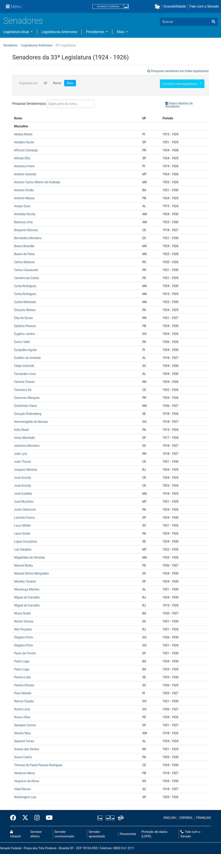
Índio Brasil (21, 429)
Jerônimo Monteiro (27, 445)
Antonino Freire (24, 166)
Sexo (70, 83)
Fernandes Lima (25, 374)
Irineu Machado (24, 437)
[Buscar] (213, 22)
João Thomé (22, 461)
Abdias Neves (23, 134)
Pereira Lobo (22, 677)
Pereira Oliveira (24, 685)
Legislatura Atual (16, 32)
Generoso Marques (26, 397)
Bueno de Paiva (24, 254)
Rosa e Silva (22, 717)
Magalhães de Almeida (29, 557)
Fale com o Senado (204, 6)
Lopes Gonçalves (25, 541)
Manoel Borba (23, 565)
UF (45, 83)
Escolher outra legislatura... (182, 83)
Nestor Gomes (23, 621)
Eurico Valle (22, 342)
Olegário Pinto (23, 637)
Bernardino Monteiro (27, 238)
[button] (158, 6)
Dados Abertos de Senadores (179, 105)
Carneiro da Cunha (26, 278)
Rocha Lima (22, 709)
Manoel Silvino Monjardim (31, 573)
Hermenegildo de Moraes (31, 421)
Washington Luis (25, 797)
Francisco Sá (22, 389)
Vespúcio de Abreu (26, 781)
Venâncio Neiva (24, 773)
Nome (57, 83)
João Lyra (20, 453)
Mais (121, 32)
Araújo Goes (22, 206)
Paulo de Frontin (25, 653)
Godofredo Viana (25, 405)
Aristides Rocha (24, 214)
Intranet (15, 834)
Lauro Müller (22, 525)
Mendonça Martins (26, 589)
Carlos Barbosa (24, 262)
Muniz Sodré (22, 613)
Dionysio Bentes (25, 310)
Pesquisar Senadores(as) (53, 104)
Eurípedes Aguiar (25, 350)
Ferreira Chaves (24, 382)
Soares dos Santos (26, 749)
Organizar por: (28, 83)
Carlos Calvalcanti (26, 270)
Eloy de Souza (23, 318)
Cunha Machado (25, 302)
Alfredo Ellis (22, 158)
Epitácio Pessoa (25, 326)
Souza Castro (23, 757)
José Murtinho (23, 501)
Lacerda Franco (24, 517)
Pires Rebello (23, 693)
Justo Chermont (25, 509)
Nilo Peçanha (23, 629)
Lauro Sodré (22, 533)
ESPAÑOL (186, 818)
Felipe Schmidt (24, 366)
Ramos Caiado (24, 701)
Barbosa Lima (23, 222)
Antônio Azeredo (25, 174)
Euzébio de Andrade (27, 358)
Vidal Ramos (22, 789)
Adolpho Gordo (24, 142)
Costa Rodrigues (25, 286)
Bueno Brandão (24, 246)
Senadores (23, 21)
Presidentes (95, 32)
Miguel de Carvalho (27, 597)
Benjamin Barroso (26, 230)
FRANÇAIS (203, 818)
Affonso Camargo (26, 150)
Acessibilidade (175, 6)
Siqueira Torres (24, 741)
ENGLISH (170, 818)
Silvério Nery (22, 733)
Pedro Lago (21, 661)
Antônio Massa (24, 198)
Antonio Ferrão (24, 190)
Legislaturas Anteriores (59, 32)
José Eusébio (23, 493)
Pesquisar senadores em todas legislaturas (178, 71)
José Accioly (22, 477)
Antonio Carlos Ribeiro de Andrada (37, 182)
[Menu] (13, 6)
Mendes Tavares (25, 581)
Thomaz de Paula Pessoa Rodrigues (38, 765)
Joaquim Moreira (25, 469)
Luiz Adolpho (23, 549)
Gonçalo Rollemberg (27, 413)
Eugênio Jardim (24, 334)
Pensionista (128, 834)
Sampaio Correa (25, 725)
